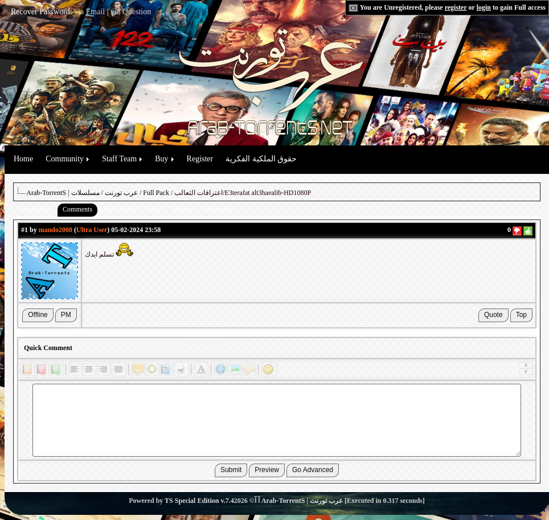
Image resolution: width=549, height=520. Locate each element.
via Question (130, 11)
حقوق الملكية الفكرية (261, 159)
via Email (89, 11)
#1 (24, 230)
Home (23, 159)
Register (200, 159)
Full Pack (156, 193)
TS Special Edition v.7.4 (199, 501)
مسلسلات (85, 193)
